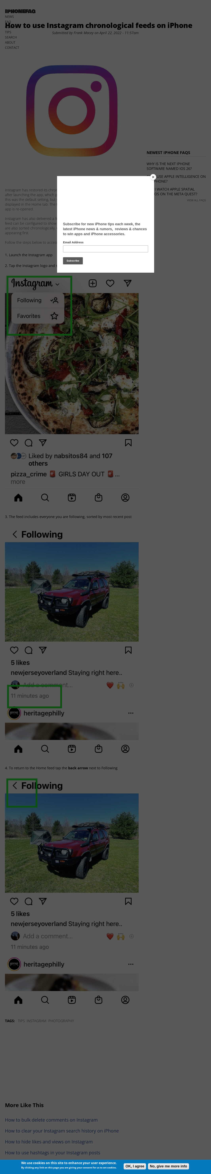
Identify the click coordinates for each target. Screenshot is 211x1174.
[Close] (153, 177)
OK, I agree (134, 1166)
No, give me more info (168, 1166)
